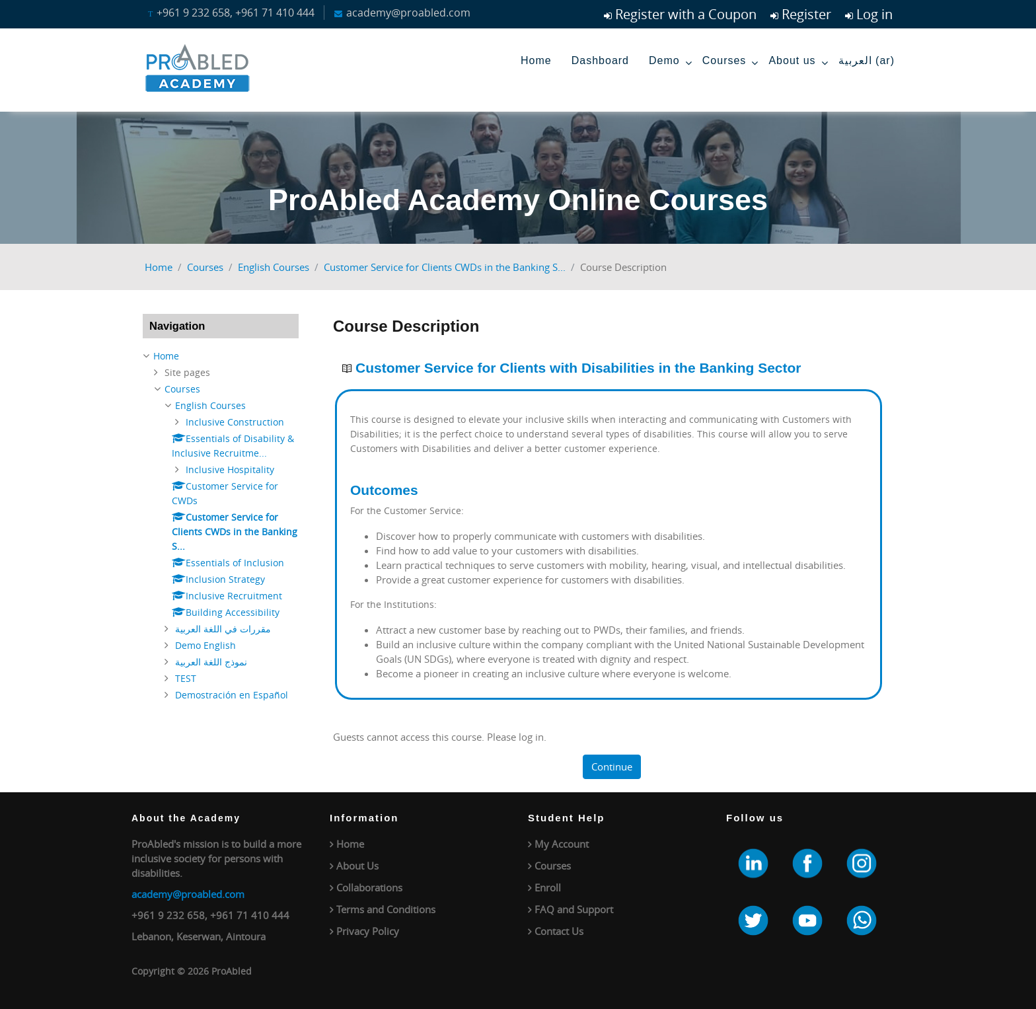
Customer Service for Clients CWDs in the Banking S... (445, 267)
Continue (611, 766)
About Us (357, 865)
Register (806, 14)
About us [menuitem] (798, 63)
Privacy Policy (367, 931)
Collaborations (369, 887)
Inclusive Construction (235, 422)
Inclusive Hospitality (230, 469)
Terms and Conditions (385, 909)
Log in (874, 14)
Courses (205, 267)
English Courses (273, 267)
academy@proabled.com (187, 894)
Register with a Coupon (686, 14)
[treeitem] (221, 525)
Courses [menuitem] (730, 63)
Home (536, 60)
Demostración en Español (231, 695)
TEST (185, 678)
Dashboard (600, 60)
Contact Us (559, 931)
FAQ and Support (574, 909)
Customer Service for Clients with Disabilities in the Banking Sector (578, 367)
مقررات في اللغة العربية (223, 628)
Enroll (548, 887)
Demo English (205, 645)
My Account (562, 843)
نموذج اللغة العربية (211, 661)
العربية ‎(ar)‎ (866, 60)
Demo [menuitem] (670, 63)
